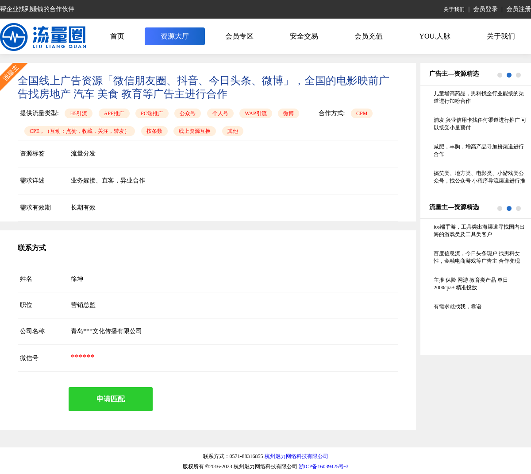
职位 (26, 305)
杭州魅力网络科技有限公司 (296, 456)
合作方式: (332, 113)
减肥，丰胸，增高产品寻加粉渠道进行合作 (479, 150)
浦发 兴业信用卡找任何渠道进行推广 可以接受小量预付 (480, 124)
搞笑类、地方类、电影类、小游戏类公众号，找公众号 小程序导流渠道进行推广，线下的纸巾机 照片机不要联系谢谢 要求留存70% (479, 177)
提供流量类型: (39, 113)
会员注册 (518, 9)
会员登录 (485, 9)
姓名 (26, 279)
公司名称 (32, 331)
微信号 (29, 358)
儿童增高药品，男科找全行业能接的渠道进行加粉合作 (479, 97)
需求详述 (32, 180)
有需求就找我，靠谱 (457, 306)
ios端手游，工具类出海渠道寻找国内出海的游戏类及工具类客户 (479, 230)
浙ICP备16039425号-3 (324, 466)
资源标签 (32, 153)
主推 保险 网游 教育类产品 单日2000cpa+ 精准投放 (471, 284)
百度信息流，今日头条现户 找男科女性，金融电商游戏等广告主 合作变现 (477, 257)
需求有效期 (35, 207)
